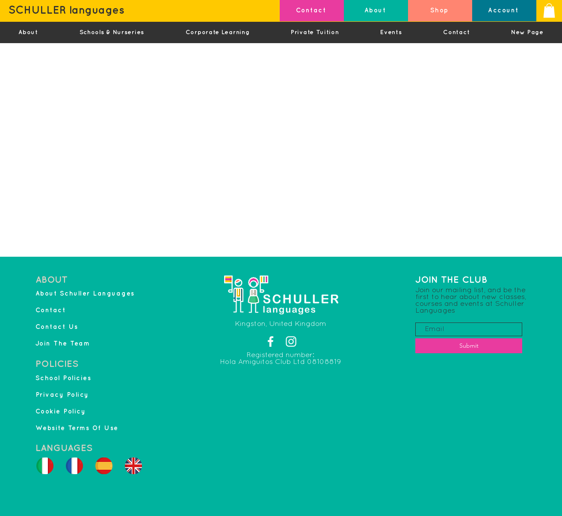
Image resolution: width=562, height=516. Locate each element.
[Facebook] (270, 341)
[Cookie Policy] (74, 411)
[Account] (504, 10)
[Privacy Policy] (74, 394)
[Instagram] (291, 341)
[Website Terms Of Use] (99, 428)
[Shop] (440, 10)
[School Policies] (74, 378)
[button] (549, 10)
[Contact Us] (74, 327)
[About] (376, 10)
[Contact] (312, 10)
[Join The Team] (74, 343)
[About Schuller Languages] (99, 293)
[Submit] (468, 345)
